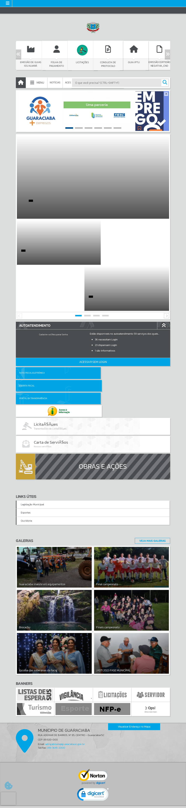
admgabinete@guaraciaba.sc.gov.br (65, 674)
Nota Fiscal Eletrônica (32, 326)
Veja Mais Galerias (151, 470)
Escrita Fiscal (104, 326)
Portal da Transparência (33, 339)
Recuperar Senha (60, 288)
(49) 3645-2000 (56, 677)
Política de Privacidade (93, 803)
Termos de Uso (93, 800)
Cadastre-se (45, 288)
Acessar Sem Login (93, 316)
